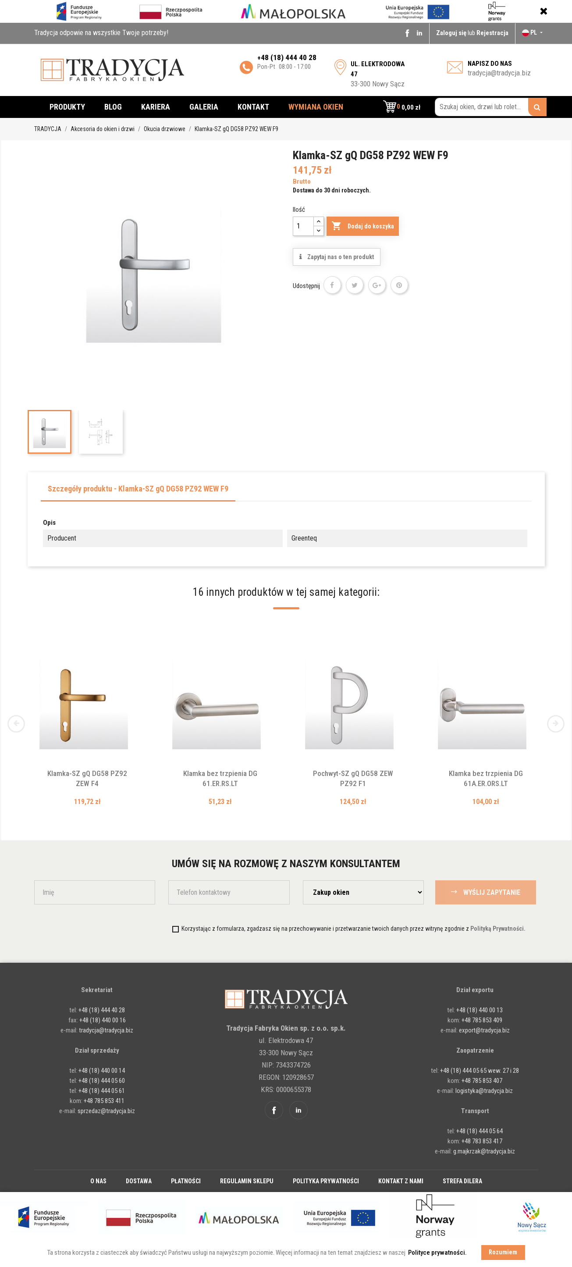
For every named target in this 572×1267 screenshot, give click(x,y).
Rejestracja (492, 33)
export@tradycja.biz (484, 1030)
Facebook (407, 32)
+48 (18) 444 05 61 (101, 1091)
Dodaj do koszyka (362, 226)
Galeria (203, 106)
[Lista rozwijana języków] (533, 32)
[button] (401, 107)
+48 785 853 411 (104, 1101)
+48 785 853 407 (482, 1081)
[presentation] (107, 928)
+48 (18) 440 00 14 (101, 1071)
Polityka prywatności (326, 1181)
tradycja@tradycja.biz (499, 72)
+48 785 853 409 (482, 1020)
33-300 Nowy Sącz (378, 74)
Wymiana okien (315, 106)
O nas (98, 1181)
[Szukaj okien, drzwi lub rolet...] (491, 107)
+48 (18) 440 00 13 (479, 1010)
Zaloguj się (452, 33)
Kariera (155, 106)
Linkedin (419, 32)
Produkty (67, 106)
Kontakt (253, 106)
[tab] (138, 491)
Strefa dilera (462, 1181)
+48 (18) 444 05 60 (101, 1081)
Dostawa (139, 1181)
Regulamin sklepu (247, 1181)
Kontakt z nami (400, 1181)
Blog (113, 106)
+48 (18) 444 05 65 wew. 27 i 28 (479, 1071)
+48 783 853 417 (482, 1141)
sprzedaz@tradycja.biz (106, 1111)
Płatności (186, 1181)
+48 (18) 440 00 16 (102, 1020)
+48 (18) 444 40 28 (101, 1010)
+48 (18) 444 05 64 (479, 1131)
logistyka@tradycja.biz (484, 1091)
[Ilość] (303, 226)
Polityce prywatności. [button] (437, 1252)
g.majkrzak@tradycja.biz (484, 1151)
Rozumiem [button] (503, 1252)
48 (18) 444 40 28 (288, 57)
